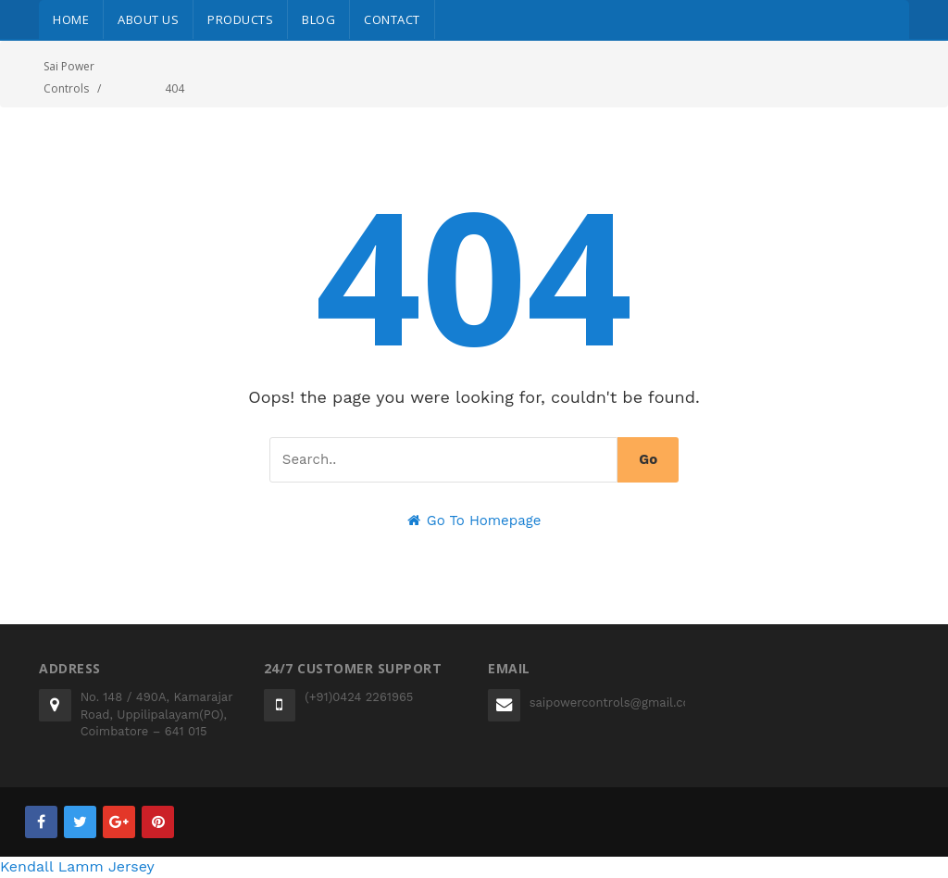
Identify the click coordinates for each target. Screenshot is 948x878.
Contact (392, 19)
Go (648, 459)
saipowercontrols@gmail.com (607, 702)
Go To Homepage (474, 520)
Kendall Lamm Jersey (77, 866)
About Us (148, 19)
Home (71, 19)
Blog (318, 19)
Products (240, 19)
